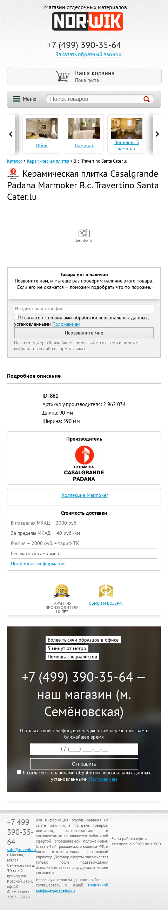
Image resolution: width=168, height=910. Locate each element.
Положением (66, 324)
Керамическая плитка (48, 161)
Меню (29, 99)
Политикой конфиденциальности (72, 887)
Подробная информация (38, 563)
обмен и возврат (106, 603)
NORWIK (87, 21)
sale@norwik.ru (21, 849)
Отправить (84, 764)
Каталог (14, 161)
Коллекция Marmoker (85, 495)
